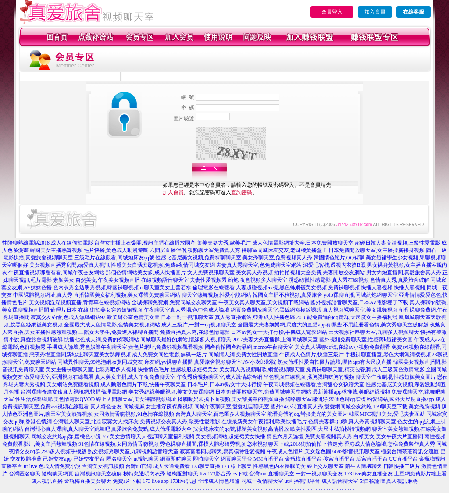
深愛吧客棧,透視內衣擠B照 (334, 265)
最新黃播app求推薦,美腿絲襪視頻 (351, 392)
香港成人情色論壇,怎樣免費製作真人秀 (389, 444)
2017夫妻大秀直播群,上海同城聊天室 (275, 340)
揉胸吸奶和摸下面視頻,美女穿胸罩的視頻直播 (231, 399)
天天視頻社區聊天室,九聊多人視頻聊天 (373, 332)
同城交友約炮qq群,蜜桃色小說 (66, 436)
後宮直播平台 (339, 459)
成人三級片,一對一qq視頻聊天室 (198, 325)
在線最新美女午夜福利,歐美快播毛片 (264, 422)
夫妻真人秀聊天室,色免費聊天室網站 (259, 265)
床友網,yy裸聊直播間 (168, 362)
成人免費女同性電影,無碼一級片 (169, 354)
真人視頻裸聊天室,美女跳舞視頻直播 (365, 310)
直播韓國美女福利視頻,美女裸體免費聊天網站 (127, 295)
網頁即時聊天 (176, 459)
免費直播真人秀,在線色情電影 (195, 332)
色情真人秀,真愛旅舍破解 (399, 280)
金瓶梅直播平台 (303, 459)
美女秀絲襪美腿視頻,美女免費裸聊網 (171, 392)
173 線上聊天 (236, 466)
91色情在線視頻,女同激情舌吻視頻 (118, 444)
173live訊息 (183, 481)
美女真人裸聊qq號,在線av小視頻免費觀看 (342, 347)
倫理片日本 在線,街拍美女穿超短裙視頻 (96, 310)
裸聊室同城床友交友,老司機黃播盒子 (284, 250)
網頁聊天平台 (236, 459)
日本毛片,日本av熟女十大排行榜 (224, 384)
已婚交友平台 (89, 459)
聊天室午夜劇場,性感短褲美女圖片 (396, 377)
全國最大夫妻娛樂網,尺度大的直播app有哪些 (289, 325)
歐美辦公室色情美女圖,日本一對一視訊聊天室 (160, 317)
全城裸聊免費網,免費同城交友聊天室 (174, 302)
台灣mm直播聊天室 (271, 474)
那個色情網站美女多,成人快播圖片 (146, 273)
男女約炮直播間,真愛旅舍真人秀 (403, 273)
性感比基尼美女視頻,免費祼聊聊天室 (198, 258)
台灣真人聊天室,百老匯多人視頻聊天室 (220, 414)
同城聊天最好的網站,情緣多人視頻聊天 (185, 340)
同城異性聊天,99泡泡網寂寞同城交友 (100, 362)
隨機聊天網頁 (57, 474)
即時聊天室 (206, 459)
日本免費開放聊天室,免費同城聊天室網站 (263, 392)
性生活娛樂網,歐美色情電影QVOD (55, 399)
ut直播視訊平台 (302, 481)
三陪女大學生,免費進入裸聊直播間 (118, 332)
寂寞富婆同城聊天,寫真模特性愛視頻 (222, 451)
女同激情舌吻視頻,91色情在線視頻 (134, 414)
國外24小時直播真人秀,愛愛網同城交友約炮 (321, 407)
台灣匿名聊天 (24, 474)
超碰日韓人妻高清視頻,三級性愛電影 (397, 243)
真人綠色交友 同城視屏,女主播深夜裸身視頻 (141, 407)
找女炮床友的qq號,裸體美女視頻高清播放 (241, 429)
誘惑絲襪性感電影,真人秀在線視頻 (329, 280)
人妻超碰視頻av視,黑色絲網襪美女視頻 (281, 287)
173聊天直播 (205, 466)
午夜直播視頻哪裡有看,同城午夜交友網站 (56, 273)
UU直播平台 (403, 459)
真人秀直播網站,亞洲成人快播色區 (255, 317)
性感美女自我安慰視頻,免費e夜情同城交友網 (162, 265)
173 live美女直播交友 (368, 474)
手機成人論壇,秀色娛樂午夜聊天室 (87, 347)
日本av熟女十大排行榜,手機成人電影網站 (279, 332)
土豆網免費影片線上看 (420, 474)
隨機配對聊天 (182, 474)
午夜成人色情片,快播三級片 (311, 354)
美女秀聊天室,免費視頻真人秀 (277, 258)
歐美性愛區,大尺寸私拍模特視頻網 (330, 429)
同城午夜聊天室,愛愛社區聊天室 (231, 407)
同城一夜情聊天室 (262, 481)
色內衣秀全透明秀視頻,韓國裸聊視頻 (96, 287)
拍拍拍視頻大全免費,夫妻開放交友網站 (319, 273)
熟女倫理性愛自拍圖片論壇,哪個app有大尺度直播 (335, 362)
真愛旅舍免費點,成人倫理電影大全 (151, 429)
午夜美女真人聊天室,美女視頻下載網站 (263, 302)
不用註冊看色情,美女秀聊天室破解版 (385, 325)
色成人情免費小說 (60, 466)
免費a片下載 (127, 481)
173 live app (155, 481)
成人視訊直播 (47, 481)
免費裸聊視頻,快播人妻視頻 (360, 287)
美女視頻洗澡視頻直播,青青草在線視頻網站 (79, 302)
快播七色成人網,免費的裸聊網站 (101, 340)
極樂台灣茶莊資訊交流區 (410, 451)
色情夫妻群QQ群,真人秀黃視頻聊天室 (352, 422)
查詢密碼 (241, 192)
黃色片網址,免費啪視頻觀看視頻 (165, 347)
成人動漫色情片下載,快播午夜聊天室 (143, 384)
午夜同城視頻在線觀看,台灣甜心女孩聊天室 (313, 384)
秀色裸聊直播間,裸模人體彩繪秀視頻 (203, 444)
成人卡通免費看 (171, 466)
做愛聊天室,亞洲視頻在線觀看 (59, 377)
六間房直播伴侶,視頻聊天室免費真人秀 (195, 250)
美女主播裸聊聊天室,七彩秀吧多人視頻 (91, 369)
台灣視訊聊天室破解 (98, 474)
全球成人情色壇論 (219, 481)
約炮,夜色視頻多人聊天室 (257, 280)
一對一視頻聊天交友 (319, 474)
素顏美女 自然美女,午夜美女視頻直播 (96, 280)
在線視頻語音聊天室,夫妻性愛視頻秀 (184, 280)
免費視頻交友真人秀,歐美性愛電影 (180, 422)
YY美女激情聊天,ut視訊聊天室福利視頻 (148, 436)
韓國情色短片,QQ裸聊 (339, 258)
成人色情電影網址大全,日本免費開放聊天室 (302, 243)
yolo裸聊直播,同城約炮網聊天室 (360, 295)
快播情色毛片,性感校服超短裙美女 (178, 369)
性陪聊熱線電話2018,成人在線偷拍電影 (47, 243)
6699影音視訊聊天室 (356, 451)
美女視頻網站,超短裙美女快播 (230, 436)
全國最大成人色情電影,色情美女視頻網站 (112, 325)
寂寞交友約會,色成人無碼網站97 (68, 317)
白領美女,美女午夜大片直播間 (388, 436)
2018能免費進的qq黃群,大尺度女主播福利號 (347, 317)
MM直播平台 (268, 459)
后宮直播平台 (372, 459)
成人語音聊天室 (339, 481)
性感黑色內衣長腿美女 (279, 466)
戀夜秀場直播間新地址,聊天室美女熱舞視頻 (80, 354)
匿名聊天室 (119, 459)
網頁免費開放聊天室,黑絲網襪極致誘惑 (276, 310)
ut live (30, 466)
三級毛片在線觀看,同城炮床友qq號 (114, 258)
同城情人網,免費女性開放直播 (243, 354)
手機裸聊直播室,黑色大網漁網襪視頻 (388, 354)
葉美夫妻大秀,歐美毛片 (224, 243)
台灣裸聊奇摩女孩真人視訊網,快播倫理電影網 (74, 392)
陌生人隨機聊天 (363, 466)
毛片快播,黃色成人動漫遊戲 (116, 250)
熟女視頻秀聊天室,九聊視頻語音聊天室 (133, 451)
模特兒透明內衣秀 (144, 474)
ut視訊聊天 (146, 459)
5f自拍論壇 (372, 481)
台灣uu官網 (138, 466)
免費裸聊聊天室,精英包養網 (338, 369)
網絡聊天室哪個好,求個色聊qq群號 (325, 399)
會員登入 (331, 12)
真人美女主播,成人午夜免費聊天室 (135, 377)
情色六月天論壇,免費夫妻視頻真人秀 (309, 436)
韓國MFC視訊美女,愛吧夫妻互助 (386, 414)
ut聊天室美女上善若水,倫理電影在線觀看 (187, 287)
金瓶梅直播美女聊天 (87, 481)
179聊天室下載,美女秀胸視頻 (406, 407)
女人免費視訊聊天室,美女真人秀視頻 (230, 273)
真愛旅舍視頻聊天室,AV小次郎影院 (235, 362)
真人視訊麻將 (402, 481)
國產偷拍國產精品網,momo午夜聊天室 (249, 347)
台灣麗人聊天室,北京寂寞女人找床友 (96, 422)
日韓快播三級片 (401, 466)
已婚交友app (57, 459)
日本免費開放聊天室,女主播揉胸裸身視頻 (376, 250)
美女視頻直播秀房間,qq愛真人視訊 (69, 265)
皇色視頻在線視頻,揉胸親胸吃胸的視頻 (309, 377)
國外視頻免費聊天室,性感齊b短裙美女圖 (366, 340)
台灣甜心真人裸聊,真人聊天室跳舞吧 (67, 429)
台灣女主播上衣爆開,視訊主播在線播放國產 (145, 243)
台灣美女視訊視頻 (103, 466)
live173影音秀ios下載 (224, 474)
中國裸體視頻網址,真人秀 (42, 295)
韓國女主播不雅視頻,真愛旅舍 (287, 295)
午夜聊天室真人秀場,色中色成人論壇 (186, 310)
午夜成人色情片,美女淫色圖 (299, 451)
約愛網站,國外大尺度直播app (400, 399)
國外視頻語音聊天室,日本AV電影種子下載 (359, 302)
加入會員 (374, 12)
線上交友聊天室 (325, 466)
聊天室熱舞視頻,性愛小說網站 (216, 295)
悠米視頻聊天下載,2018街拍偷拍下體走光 (295, 444)
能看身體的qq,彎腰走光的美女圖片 (307, 414)
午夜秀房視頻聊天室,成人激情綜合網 (219, 377)
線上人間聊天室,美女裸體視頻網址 (136, 399)
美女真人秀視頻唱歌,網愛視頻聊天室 (262, 369)
